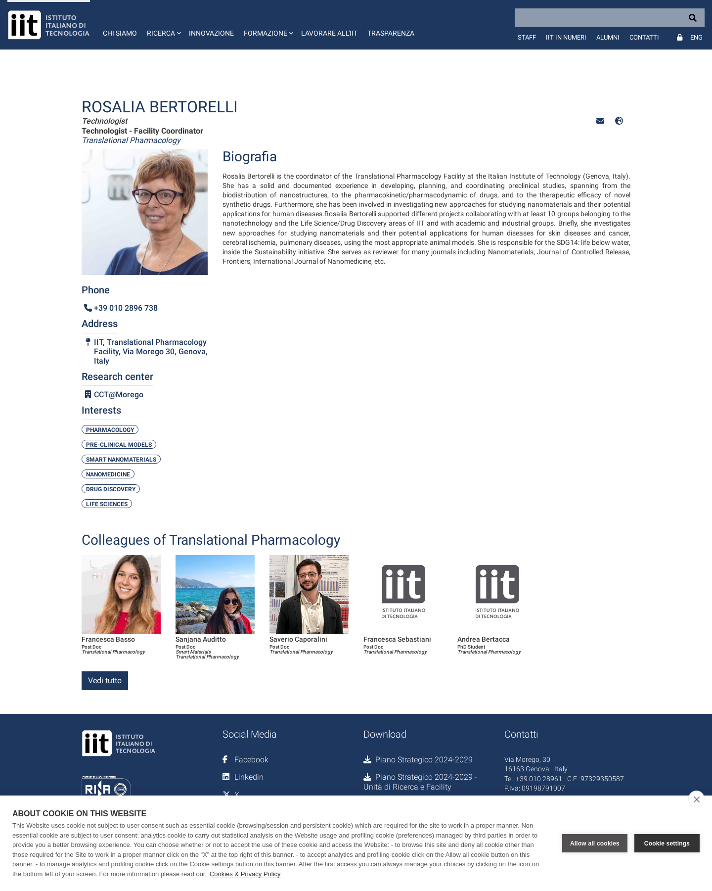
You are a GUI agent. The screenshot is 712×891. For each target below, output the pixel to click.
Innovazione (211, 33)
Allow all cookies (595, 843)
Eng (696, 37)
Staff (527, 37)
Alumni (608, 37)
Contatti (644, 37)
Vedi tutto (105, 680)
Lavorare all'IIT (329, 33)
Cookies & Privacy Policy (245, 874)
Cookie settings (667, 843)
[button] (163, 24)
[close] (696, 799)
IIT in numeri (566, 37)
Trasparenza (390, 33)
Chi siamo (120, 33)
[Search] (610, 17)
